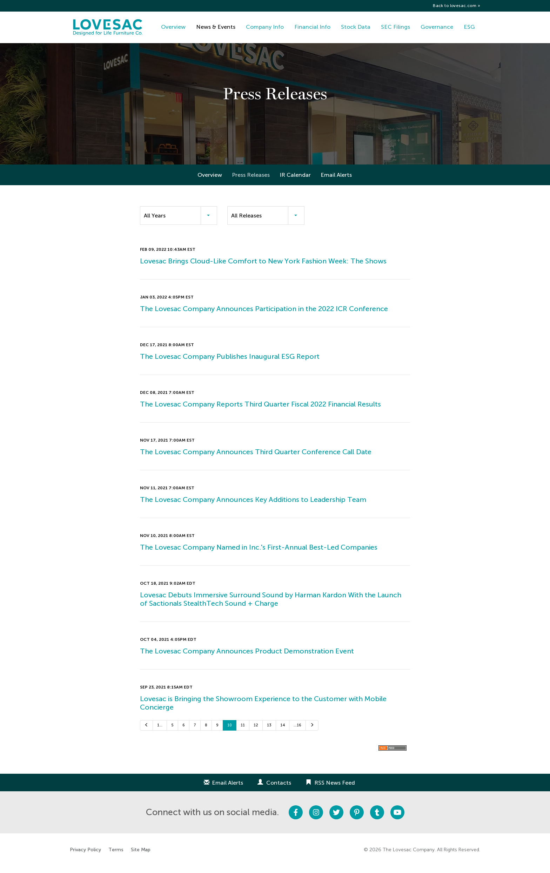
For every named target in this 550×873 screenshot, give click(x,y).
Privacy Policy (85, 856)
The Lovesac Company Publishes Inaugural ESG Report (230, 363)
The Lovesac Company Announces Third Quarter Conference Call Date (255, 459)
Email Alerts (336, 182)
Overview (173, 26)
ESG (469, 26)
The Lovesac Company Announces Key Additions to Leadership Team (253, 506)
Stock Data (355, 26)
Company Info (265, 26)
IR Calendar (295, 182)
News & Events (215, 26)
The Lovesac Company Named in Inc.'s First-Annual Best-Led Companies (258, 554)
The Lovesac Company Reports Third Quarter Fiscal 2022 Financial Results (260, 411)
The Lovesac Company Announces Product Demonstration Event (247, 658)
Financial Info (312, 26)
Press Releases (251, 182)
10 (229, 732)
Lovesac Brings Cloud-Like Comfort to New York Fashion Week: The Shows (263, 268)
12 (256, 732)
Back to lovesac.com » (456, 5)
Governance (437, 26)
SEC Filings (395, 26)
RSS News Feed (334, 789)
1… (159, 732)
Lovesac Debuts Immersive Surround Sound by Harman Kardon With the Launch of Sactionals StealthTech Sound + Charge (270, 606)
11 (243, 732)
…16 (297, 732)
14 (282, 732)
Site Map (140, 856)
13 (269, 732)
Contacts (278, 789)
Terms (115, 856)
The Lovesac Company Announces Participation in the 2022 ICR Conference (264, 315)
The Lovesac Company (409, 856)
